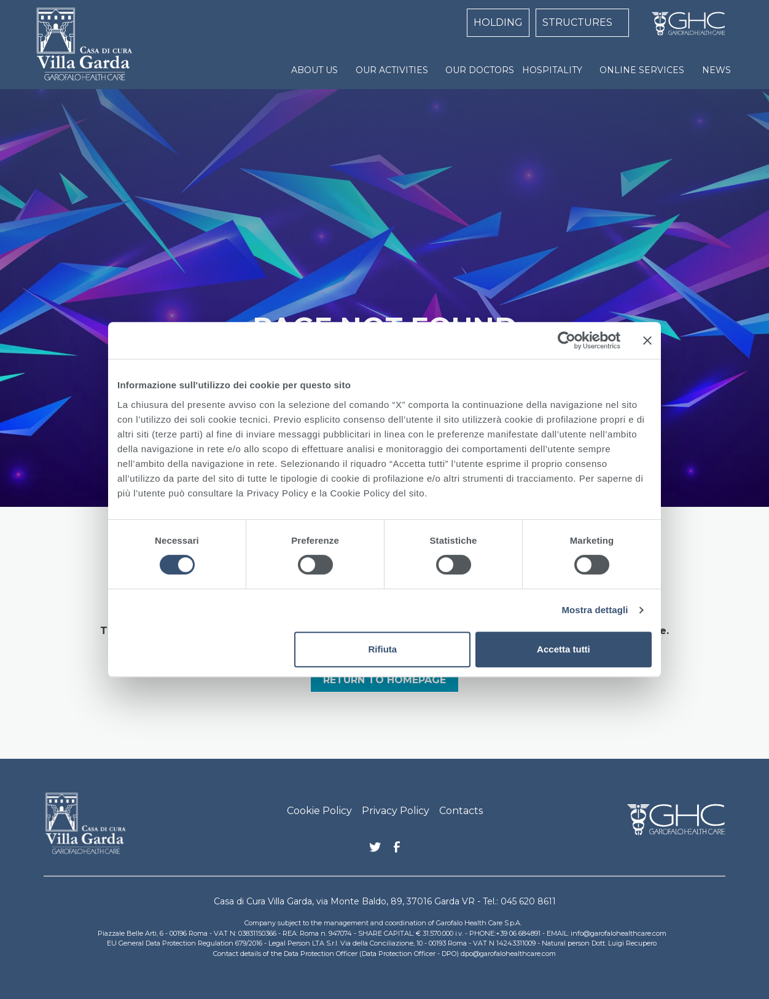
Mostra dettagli (594, 610)
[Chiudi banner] (647, 340)
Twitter (375, 851)
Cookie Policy (319, 811)
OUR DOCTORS (479, 70)
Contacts (461, 811)
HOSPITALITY (552, 70)
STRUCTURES (577, 22)
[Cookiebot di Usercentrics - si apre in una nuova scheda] (566, 340)
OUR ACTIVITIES (392, 70)
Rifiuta (383, 649)
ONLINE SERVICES (641, 70)
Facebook (397, 850)
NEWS (716, 70)
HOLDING (498, 22)
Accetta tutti (563, 649)
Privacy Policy (395, 811)
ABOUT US (314, 70)
